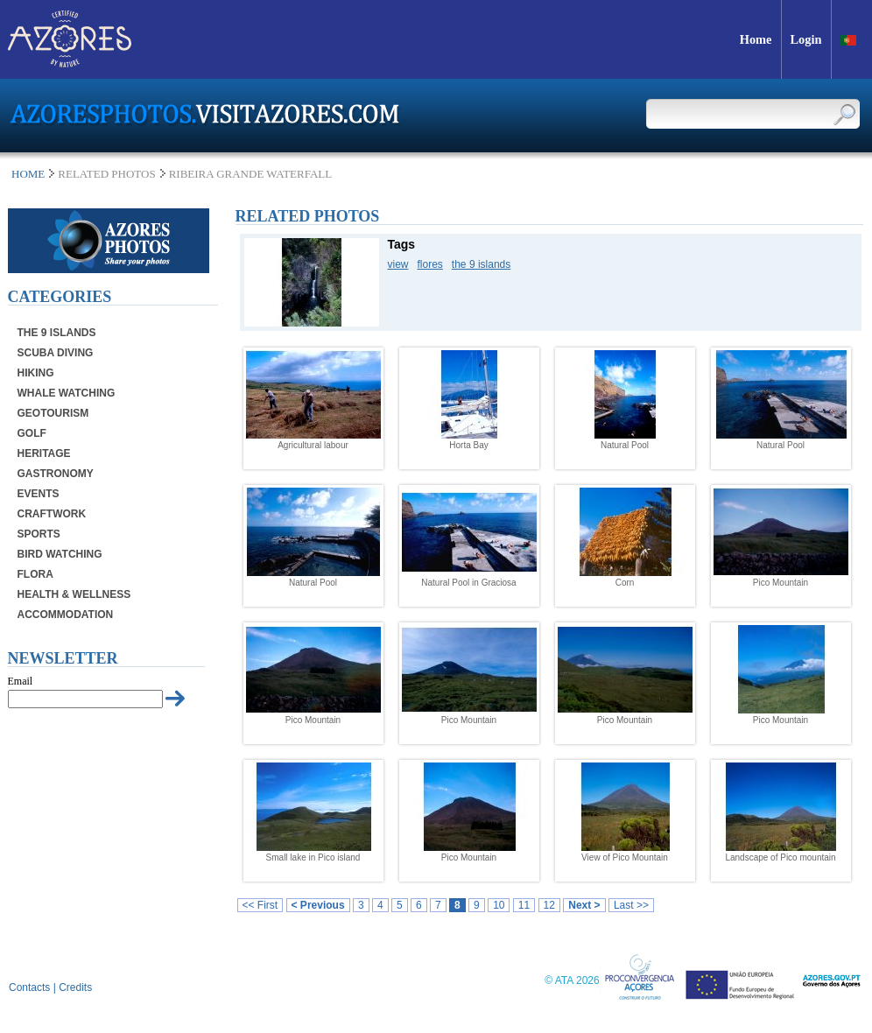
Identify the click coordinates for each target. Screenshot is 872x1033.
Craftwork (52, 514)
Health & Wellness (74, 594)
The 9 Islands (57, 333)
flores (430, 264)
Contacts (29, 987)
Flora (35, 574)
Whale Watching (67, 393)
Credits (75, 987)
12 (549, 905)
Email (20, 681)
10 (498, 905)
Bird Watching (60, 554)
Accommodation (66, 614)
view (398, 264)
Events (39, 494)
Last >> (631, 905)
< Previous (318, 905)
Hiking (36, 373)
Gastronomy (56, 473)
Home (28, 173)
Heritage (44, 453)
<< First (260, 905)
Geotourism (53, 413)
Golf (32, 433)
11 (524, 905)
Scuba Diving (56, 353)
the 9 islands (481, 264)
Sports (39, 534)
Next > (584, 905)
